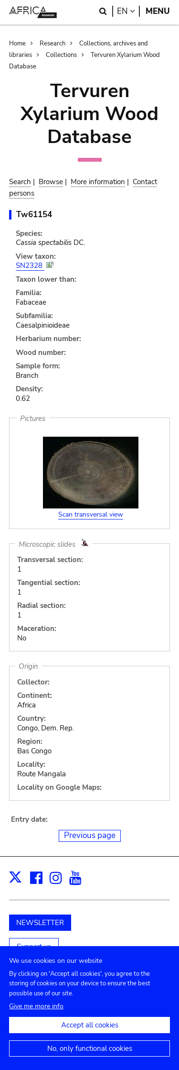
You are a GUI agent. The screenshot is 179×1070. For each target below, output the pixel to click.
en (128, 11)
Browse (51, 182)
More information (98, 182)
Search (20, 182)
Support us (34, 946)
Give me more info (36, 1012)
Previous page (90, 835)
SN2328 (30, 265)
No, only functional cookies (89, 1054)
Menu (158, 11)
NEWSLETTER (40, 922)
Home (17, 43)
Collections (61, 55)
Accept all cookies (89, 1031)
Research (52, 43)
